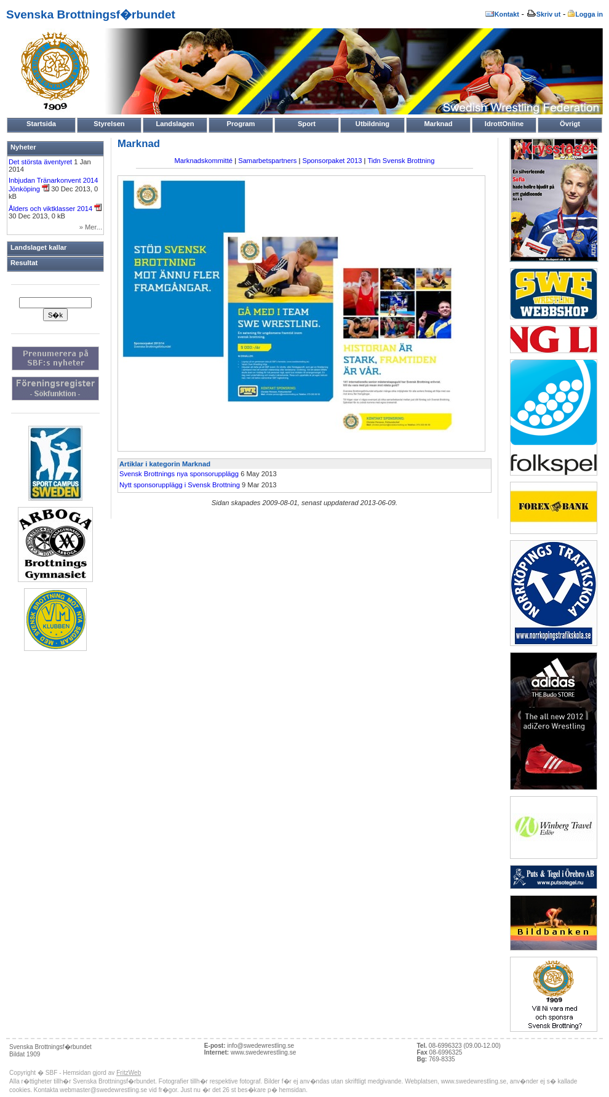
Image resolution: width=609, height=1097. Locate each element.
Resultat (24, 262)
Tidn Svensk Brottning (400, 160)
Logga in (585, 14)
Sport (307, 123)
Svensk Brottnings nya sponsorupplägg (179, 473)
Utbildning (372, 123)
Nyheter (23, 147)
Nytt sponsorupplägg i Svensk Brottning (179, 485)
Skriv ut (543, 14)
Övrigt (570, 123)
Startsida (41, 123)
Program (240, 123)
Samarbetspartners (267, 160)
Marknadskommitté (204, 160)
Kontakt (502, 14)
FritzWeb (128, 1072)
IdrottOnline (504, 123)
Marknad (438, 123)
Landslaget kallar (38, 247)
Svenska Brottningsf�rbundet (90, 14)
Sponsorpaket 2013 (332, 160)
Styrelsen (109, 123)
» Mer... (90, 227)
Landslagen (175, 123)
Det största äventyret (41, 162)
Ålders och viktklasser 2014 (55, 208)
